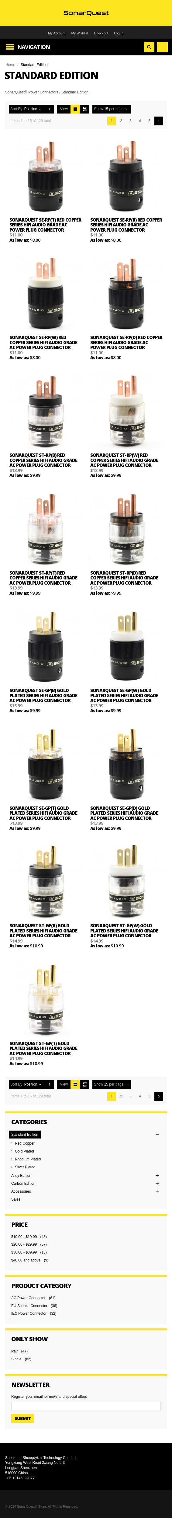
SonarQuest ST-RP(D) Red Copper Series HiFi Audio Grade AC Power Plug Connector (124, 578)
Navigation (33, 47)
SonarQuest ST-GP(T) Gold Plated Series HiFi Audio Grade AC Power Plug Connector (43, 1048)
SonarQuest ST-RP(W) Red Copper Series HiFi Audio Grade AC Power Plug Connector (124, 460)
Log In (118, 33)
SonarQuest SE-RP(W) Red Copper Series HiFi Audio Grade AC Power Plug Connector (43, 342)
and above (25, 1260)
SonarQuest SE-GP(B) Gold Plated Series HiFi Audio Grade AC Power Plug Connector (43, 695)
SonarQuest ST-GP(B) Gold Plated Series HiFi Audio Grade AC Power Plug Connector (43, 930)
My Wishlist (79, 33)
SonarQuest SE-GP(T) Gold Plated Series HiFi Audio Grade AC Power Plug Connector (43, 813)
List (84, 109)
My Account (56, 33)
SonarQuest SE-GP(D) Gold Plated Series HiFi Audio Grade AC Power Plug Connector (124, 813)
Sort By (16, 109)
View (64, 109)
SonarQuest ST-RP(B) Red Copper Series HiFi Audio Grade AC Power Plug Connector (43, 460)
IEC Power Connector (28, 1313)
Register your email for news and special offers (49, 1396)
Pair (14, 1351)
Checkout (101, 33)
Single (16, 1359)
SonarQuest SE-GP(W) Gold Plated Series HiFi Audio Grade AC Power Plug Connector (124, 695)
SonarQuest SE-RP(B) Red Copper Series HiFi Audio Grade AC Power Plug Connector (126, 225)
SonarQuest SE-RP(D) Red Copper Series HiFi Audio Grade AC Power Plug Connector (126, 342)
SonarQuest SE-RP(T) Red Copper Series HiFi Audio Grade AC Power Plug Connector (45, 225)
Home (10, 65)
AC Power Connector (28, 1298)
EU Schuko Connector (29, 1306)
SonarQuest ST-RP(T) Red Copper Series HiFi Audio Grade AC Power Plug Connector (43, 578)
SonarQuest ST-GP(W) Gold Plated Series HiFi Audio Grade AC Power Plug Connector (124, 930)
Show (98, 109)
